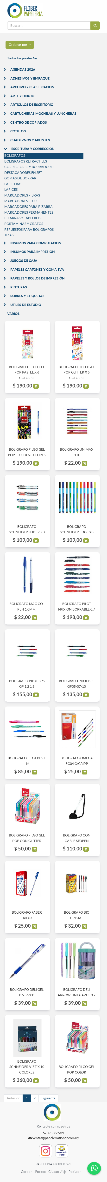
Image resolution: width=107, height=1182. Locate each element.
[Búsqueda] (95, 25)
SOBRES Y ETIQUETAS (27, 296)
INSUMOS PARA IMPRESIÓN (32, 252)
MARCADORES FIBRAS (22, 195)
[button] (20, 45)
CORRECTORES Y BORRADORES (29, 167)
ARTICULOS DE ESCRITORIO (31, 105)
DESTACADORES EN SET (23, 173)
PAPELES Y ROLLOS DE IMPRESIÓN (37, 278)
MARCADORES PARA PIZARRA (28, 207)
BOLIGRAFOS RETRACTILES (25, 161)
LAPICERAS (13, 184)
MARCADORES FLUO (20, 201)
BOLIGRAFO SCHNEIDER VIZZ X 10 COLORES (26, 1067)
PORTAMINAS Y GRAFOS (23, 224)
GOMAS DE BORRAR (20, 178)
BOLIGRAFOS (14, 155)
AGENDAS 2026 (22, 69)
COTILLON (18, 131)
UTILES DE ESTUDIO (25, 305)
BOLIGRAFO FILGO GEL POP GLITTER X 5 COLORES (76, 372)
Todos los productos (22, 58)
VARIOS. (13, 314)
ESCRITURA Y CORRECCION (33, 149)
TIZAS (8, 235)
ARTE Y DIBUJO (22, 96)
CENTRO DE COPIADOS (28, 122)
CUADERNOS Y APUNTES (30, 140)
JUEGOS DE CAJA (23, 261)
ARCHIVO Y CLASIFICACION (32, 87)
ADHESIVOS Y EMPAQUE (30, 78)
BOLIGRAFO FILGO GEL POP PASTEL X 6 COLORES (27, 372)
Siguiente (48, 1098)
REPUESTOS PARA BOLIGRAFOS (29, 229)
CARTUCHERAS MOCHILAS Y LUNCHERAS (43, 113)
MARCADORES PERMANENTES (28, 212)
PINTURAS (18, 287)
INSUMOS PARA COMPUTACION (35, 243)
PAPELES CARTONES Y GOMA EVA (37, 270)
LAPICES (11, 189)
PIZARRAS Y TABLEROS (22, 218)
